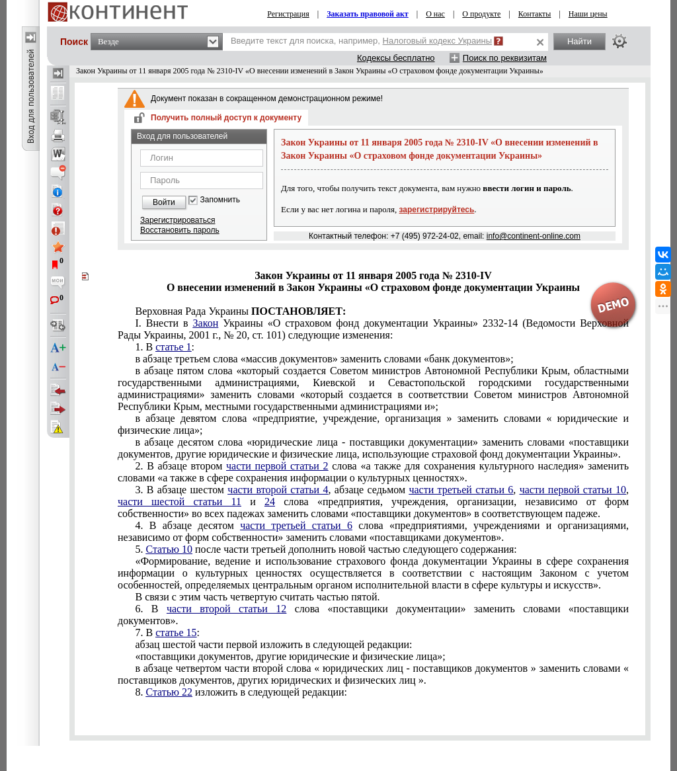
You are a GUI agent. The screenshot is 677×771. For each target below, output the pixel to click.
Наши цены (588, 14)
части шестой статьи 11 (179, 501)
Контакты (534, 14)
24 (269, 501)
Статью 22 (168, 692)
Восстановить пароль (179, 230)
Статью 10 (168, 549)
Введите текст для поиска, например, (361, 41)
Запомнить (220, 200)
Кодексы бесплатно (396, 58)
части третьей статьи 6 (461, 489)
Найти (579, 41)
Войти (164, 202)
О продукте (481, 14)
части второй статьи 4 (277, 489)
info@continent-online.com (533, 236)
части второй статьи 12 (226, 608)
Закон (206, 323)
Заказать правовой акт (368, 14)
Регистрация (288, 14)
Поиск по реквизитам (505, 58)
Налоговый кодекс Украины (438, 41)
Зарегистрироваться (177, 220)
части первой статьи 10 (573, 489)
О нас (435, 14)
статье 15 (175, 632)
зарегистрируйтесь (437, 209)
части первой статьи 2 (277, 465)
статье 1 (173, 346)
